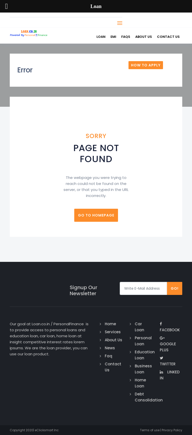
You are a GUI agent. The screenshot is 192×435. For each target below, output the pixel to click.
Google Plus (168, 344)
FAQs (125, 36)
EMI (113, 36)
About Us (143, 36)
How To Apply (145, 65)
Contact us (168, 36)
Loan (101, 36)
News (110, 348)
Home (110, 324)
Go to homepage (96, 215)
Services (113, 332)
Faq (108, 356)
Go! (174, 288)
